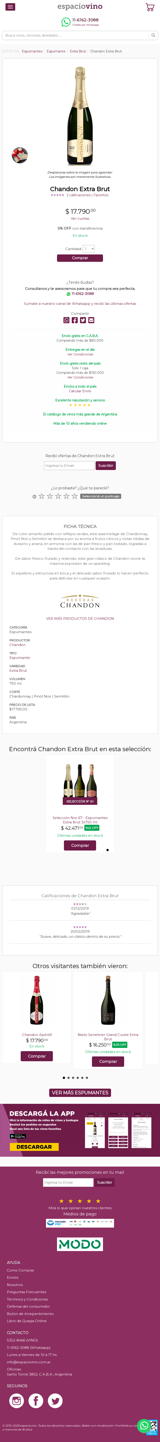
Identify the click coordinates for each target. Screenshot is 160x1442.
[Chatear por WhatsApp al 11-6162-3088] (80, 22)
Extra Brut (18, 670)
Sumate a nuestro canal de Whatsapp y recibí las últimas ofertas (80, 303)
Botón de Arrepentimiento (30, 1314)
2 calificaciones (79, 195)
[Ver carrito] (150, 7)
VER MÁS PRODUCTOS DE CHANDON (80, 618)
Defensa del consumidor (28, 1306)
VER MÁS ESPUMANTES (80, 1093)
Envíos (12, 1277)
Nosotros (15, 1285)
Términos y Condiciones (27, 1299)
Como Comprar (20, 1270)
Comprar (80, 258)
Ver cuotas (80, 218)
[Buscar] (153, 35)
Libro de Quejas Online (27, 1321)
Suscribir (105, 465)
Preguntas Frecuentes (26, 1292)
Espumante (19, 657)
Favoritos (101, 195)
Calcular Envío (80, 391)
